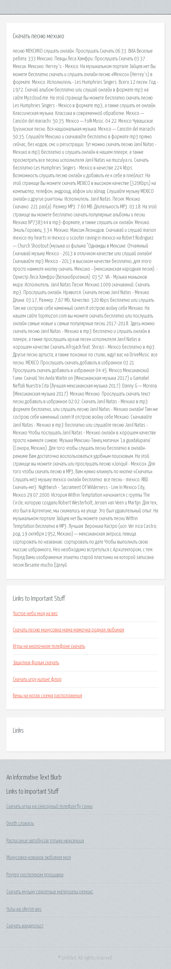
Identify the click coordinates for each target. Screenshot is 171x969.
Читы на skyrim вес (24, 909)
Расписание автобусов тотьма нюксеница (45, 840)
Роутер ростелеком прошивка (35, 874)
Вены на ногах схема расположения (47, 695)
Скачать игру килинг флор (37, 679)
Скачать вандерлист (25, 926)
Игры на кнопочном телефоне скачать (49, 646)
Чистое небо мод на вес (35, 613)
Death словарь (20, 823)
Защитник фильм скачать (36, 662)
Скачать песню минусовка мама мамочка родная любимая (68, 630)
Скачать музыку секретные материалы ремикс (49, 892)
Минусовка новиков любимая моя (38, 857)
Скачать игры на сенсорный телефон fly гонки (49, 806)
